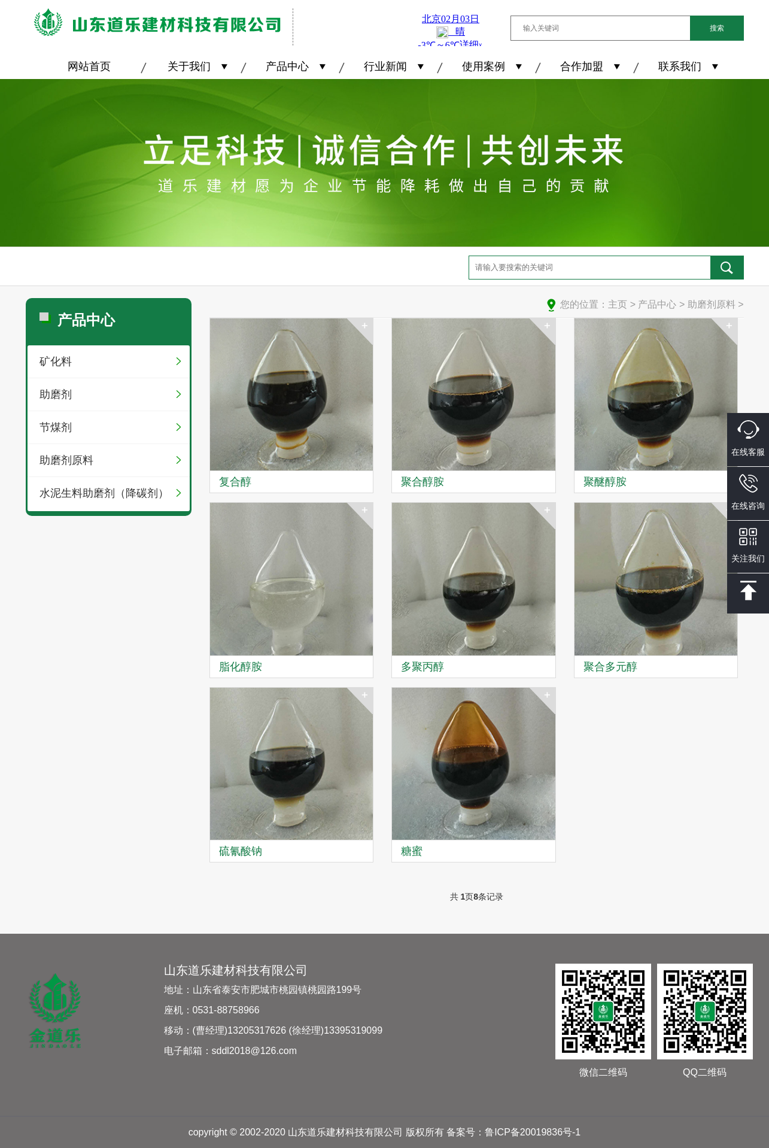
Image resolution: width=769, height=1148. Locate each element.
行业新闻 (385, 66)
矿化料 (55, 362)
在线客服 (748, 438)
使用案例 (483, 66)
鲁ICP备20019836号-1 (532, 1132)
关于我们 (189, 66)
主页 (617, 304)
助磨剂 (55, 394)
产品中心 (287, 66)
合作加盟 (581, 66)
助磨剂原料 (66, 460)
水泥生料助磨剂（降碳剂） (104, 493)
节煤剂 (55, 427)
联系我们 (679, 66)
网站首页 (89, 66)
